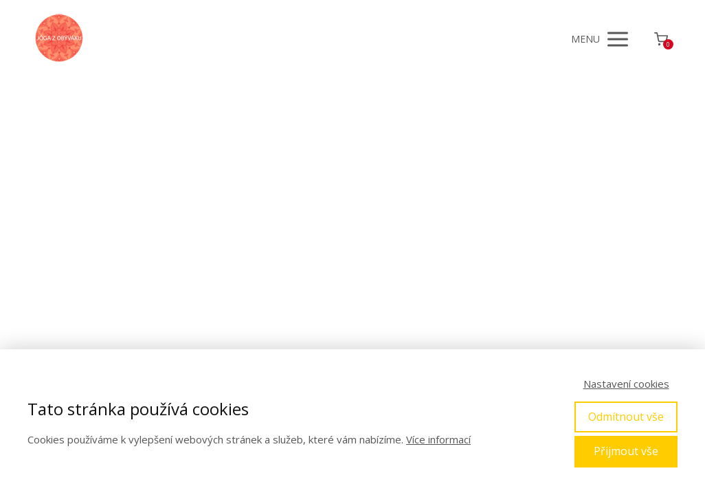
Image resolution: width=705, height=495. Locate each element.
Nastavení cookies (626, 383)
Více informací (438, 439)
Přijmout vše (626, 451)
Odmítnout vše (626, 416)
